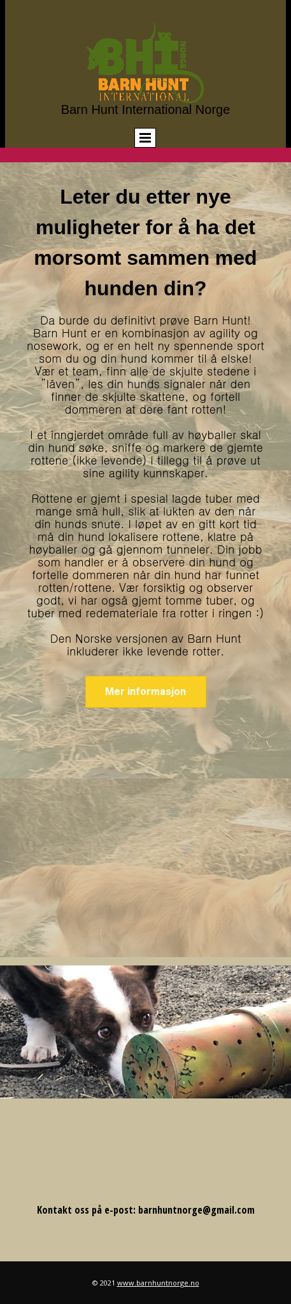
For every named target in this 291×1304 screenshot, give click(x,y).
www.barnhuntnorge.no (158, 1282)
